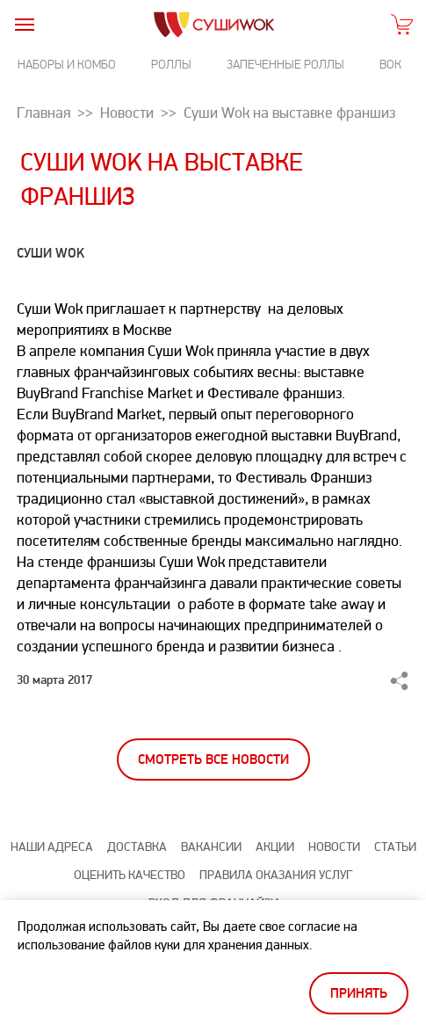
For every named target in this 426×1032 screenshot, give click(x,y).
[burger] (24, 24)
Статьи (395, 846)
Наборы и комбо (67, 64)
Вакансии (211, 846)
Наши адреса (52, 846)
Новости (334, 846)
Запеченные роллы (285, 64)
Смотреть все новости (213, 760)
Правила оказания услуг (275, 875)
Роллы (171, 64)
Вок (390, 64)
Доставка (137, 846)
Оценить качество (129, 875)
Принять (358, 993)
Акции (275, 846)
